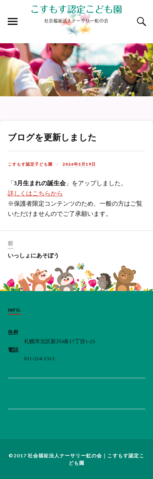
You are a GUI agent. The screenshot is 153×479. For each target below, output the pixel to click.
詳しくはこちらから (35, 193)
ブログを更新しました (52, 137)
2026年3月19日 (79, 164)
